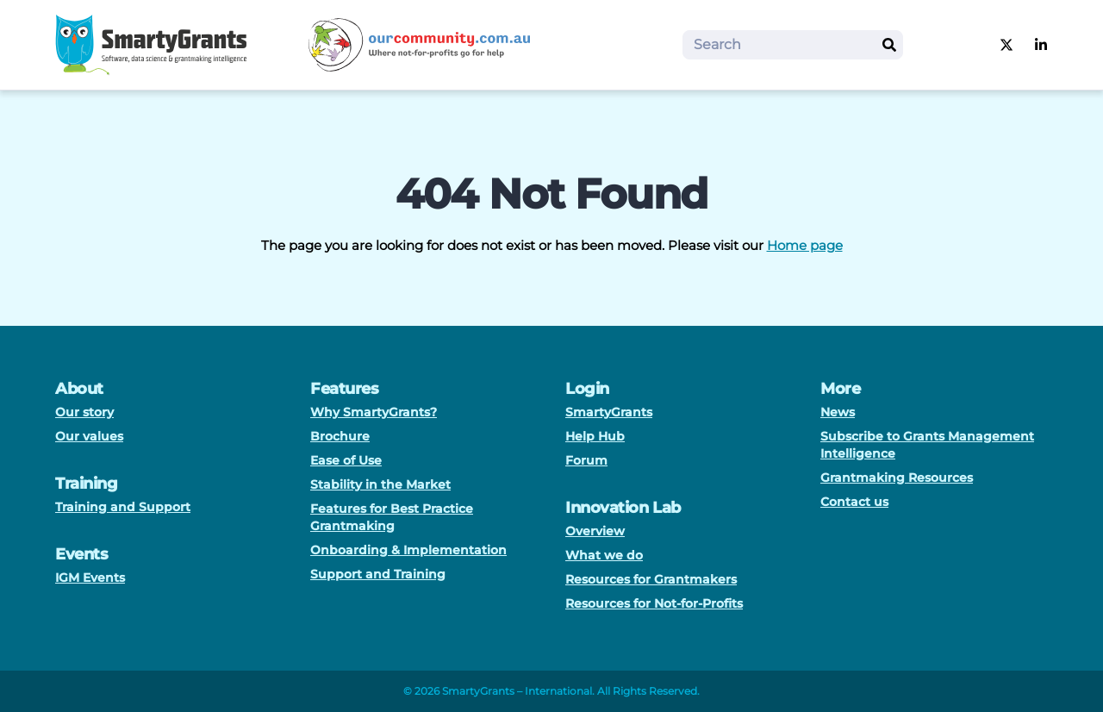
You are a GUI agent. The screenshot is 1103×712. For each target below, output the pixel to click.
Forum (586, 460)
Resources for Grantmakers (651, 579)
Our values (89, 436)
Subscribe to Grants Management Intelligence (927, 444)
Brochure (340, 436)
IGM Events (90, 577)
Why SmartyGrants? (373, 412)
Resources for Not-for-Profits (654, 603)
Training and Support (122, 507)
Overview (595, 531)
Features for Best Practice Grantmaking (391, 517)
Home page (805, 245)
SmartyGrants (608, 412)
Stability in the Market (380, 484)
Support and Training (378, 574)
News (837, 412)
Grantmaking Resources (896, 477)
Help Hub (595, 436)
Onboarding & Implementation (408, 550)
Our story (84, 412)
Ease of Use (346, 460)
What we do (604, 555)
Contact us (854, 501)
